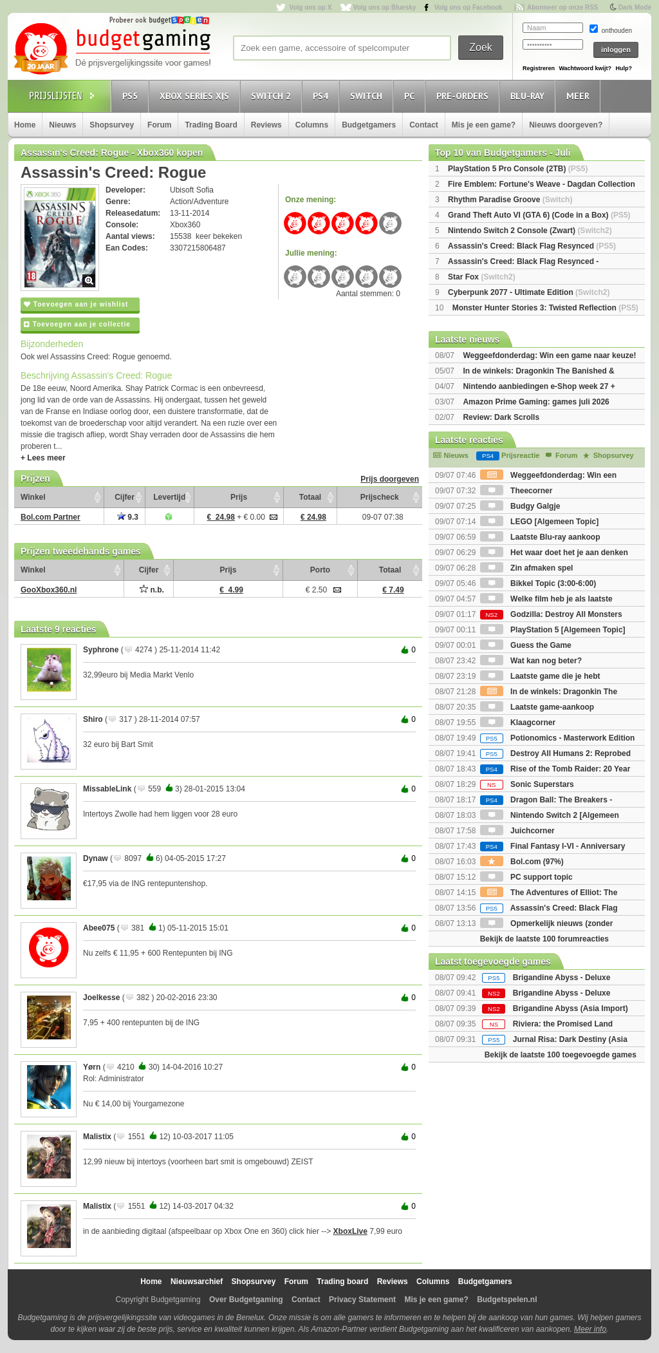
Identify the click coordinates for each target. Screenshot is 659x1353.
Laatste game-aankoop (537, 707)
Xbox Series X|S (196, 96)
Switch (368, 96)
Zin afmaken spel (526, 567)
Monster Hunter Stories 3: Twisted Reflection (545, 307)
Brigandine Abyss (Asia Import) (570, 1008)
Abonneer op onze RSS (563, 7)
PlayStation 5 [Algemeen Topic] (553, 629)
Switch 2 (273, 96)
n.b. (152, 589)
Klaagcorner (517, 722)
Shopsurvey (111, 124)
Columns (311, 124)
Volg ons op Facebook (468, 7)
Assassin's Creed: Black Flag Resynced (532, 246)
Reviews (266, 124)
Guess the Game (525, 645)
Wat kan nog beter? (531, 660)
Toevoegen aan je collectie (77, 324)
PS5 (132, 96)
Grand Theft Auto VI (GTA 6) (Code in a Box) (539, 215)
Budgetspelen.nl (507, 1299)
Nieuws (62, 124)
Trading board (342, 1281)
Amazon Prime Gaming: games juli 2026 (536, 401)
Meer (579, 96)
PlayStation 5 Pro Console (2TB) (518, 168)
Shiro (93, 719)
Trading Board (211, 124)
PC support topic (526, 877)
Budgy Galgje (520, 506)
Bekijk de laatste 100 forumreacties (544, 938)
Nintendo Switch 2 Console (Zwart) (530, 230)
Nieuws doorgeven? (565, 124)
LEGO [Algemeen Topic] (539, 521)
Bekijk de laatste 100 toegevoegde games (560, 1054)
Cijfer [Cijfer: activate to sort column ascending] (125, 497)
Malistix (97, 1136)
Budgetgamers (369, 124)
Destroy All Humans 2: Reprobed (555, 753)
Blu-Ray (529, 96)
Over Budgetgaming (246, 1299)
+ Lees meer (43, 457)
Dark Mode (634, 7)
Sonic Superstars (527, 784)
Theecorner (516, 490)
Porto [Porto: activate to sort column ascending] (320, 569)
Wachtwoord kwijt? (585, 68)
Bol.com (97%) (522, 861)
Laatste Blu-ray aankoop (540, 537)
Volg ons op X (310, 7)
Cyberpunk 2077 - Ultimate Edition (528, 292)
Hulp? (623, 68)
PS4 (322, 96)
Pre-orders (464, 96)
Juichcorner (517, 830)
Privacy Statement (362, 1299)
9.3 (127, 517)
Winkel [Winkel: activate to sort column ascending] (33, 497)
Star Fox (481, 276)
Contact (423, 124)
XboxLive (350, 1231)
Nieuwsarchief (197, 1281)
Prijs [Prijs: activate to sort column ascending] (238, 497)
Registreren (539, 68)
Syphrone (100, 649)
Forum (159, 124)
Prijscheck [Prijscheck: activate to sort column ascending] (379, 497)
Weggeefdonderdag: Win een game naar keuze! (549, 355)
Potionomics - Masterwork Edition (557, 738)
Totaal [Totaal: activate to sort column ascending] (310, 497)
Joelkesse (101, 997)
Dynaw (95, 858)
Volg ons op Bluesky (384, 7)
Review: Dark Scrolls (501, 417)
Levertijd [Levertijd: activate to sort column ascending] (169, 497)
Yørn (91, 1067)
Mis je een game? (483, 124)
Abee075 (99, 927)
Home (24, 124)
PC (411, 96)
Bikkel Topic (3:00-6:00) (538, 583)
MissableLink (107, 788)
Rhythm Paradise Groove (510, 199)
